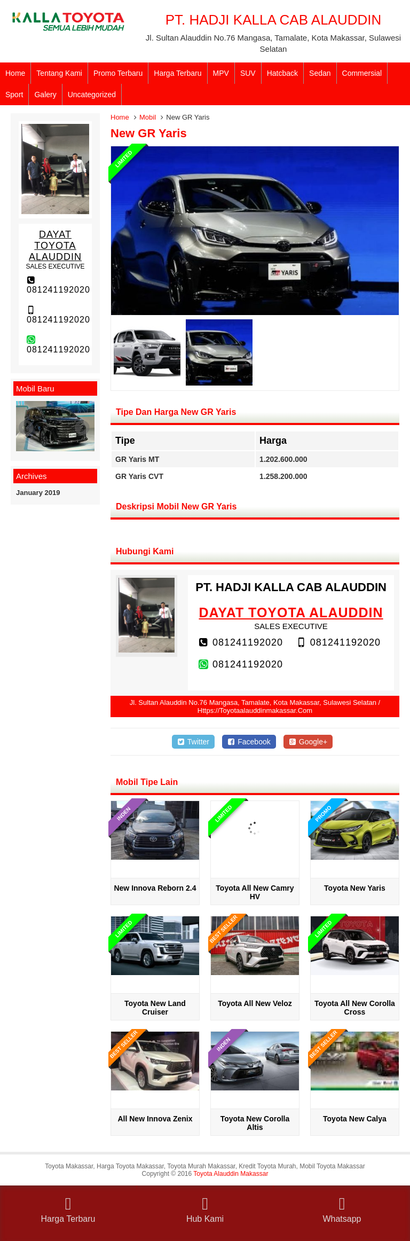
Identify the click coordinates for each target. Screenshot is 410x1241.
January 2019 (38, 493)
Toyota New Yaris (354, 888)
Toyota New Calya (355, 1118)
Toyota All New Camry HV (255, 892)
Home (15, 73)
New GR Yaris (149, 133)
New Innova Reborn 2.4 (155, 888)
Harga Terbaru (177, 73)
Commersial (362, 73)
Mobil (147, 117)
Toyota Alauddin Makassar (230, 1173)
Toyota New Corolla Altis (255, 1123)
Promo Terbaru (118, 73)
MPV (221, 73)
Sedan (319, 73)
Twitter (193, 741)
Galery (45, 94)
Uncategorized (92, 94)
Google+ (308, 741)
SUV (248, 73)
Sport (14, 94)
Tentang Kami (59, 73)
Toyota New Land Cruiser (155, 1007)
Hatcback (282, 73)
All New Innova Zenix (154, 1118)
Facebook (249, 741)
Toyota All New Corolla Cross (354, 1007)
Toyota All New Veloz (254, 1003)
